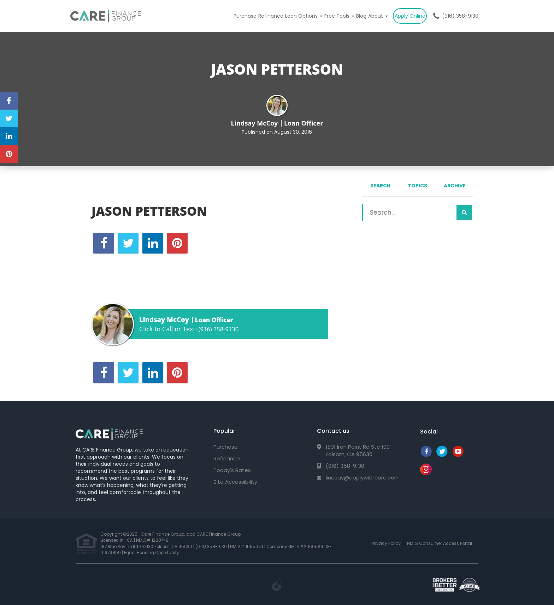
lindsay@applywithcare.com (363, 477)
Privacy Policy (386, 543)
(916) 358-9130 (460, 15)
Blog (358, 15)
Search (380, 185)
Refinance (264, 15)
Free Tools (335, 15)
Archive (455, 185)
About (376, 15)
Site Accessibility (235, 481)
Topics (417, 185)
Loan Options (299, 15)
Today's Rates (232, 470)
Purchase (237, 15)
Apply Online (409, 15)
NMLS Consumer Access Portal (439, 543)
